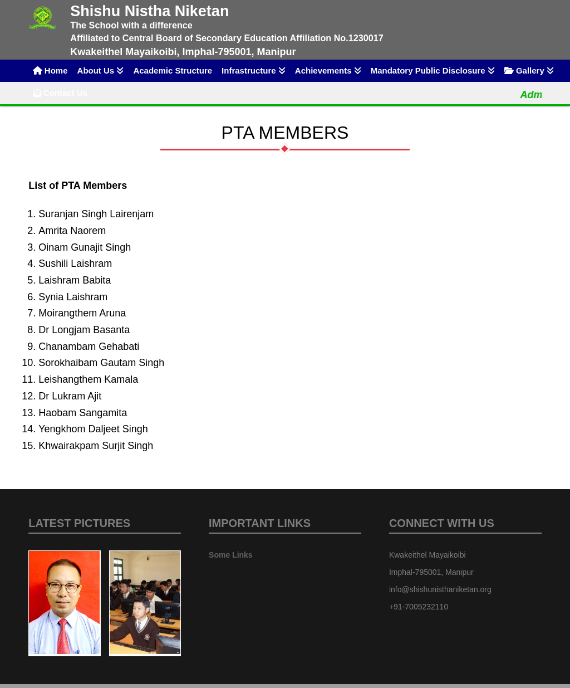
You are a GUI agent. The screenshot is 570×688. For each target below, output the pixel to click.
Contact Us (60, 92)
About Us (100, 70)
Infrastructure (254, 70)
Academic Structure (172, 70)
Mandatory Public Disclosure (433, 70)
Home (50, 70)
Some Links (231, 554)
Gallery (529, 70)
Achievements (328, 70)
